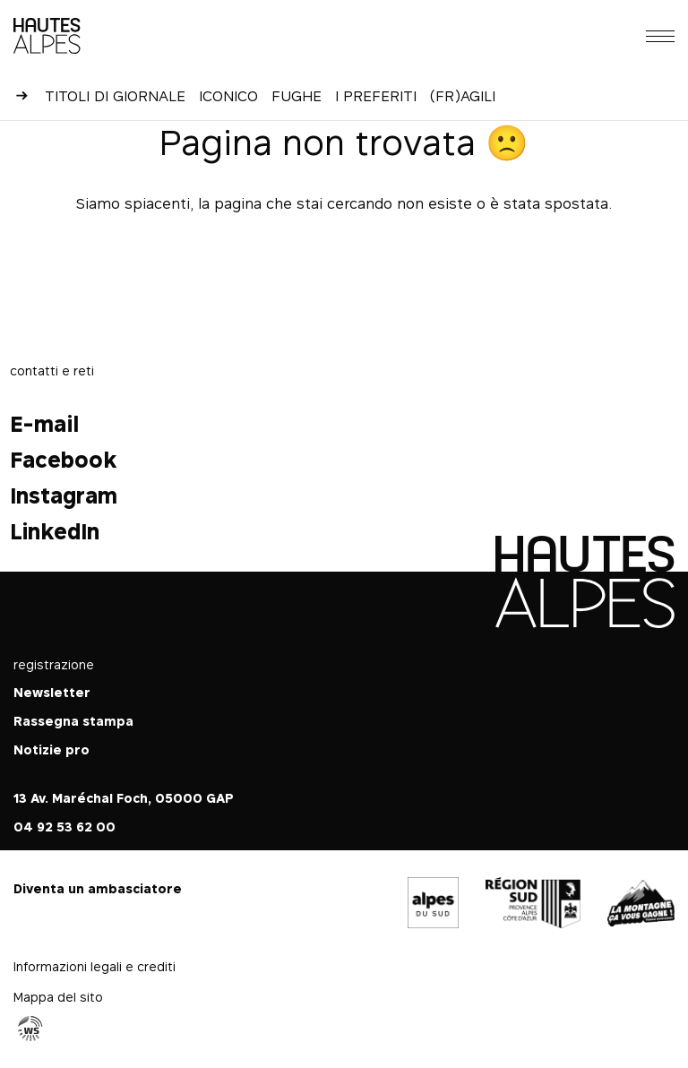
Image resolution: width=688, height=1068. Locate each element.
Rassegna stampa (73, 720)
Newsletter (51, 692)
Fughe (296, 96)
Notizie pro (51, 749)
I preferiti (376, 96)
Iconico (228, 96)
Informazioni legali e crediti (94, 966)
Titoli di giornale (115, 96)
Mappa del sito (58, 996)
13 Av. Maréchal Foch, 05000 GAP (123, 797)
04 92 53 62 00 (64, 826)
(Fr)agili (462, 96)
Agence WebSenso (30, 1028)
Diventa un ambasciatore (97, 888)
